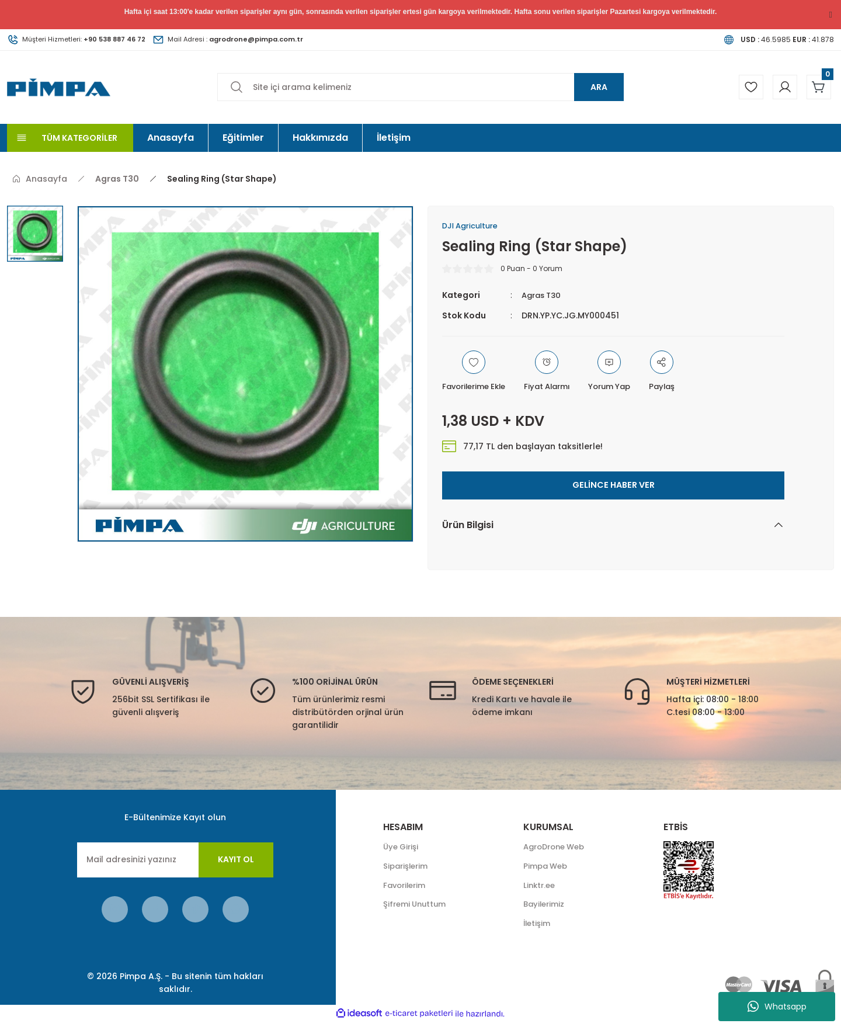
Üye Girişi (402, 849)
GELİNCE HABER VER (613, 487)
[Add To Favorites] (477, 373)
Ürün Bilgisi (468, 526)
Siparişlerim (407, 869)
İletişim (537, 929)
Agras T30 (543, 297)
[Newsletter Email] (175, 861)
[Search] (420, 87)
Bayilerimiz (545, 909)
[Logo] (58, 87)
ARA (598, 87)
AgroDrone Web (557, 849)
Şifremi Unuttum (417, 909)
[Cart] (817, 87)
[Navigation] (70, 138)
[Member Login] (780, 87)
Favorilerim (406, 889)
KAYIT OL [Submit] (236, 861)
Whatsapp (777, 1006)
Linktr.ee (540, 889)
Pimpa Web (547, 869)
